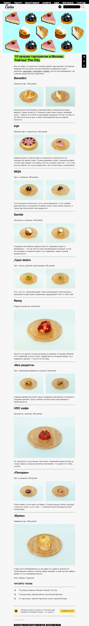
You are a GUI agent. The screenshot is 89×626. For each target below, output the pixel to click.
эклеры (46, 71)
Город (81, 3)
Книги (47, 3)
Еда (56, 3)
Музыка (68, 3)
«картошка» (27, 71)
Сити (9, 6)
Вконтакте (84, 61)
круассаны (37, 71)
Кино (7, 3)
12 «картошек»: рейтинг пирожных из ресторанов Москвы (43, 599)
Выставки (32, 3)
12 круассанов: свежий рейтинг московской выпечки (40, 594)
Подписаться (67, 611)
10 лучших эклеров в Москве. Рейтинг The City (38, 590)
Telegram (84, 57)
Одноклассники (84, 65)
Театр (18, 3)
